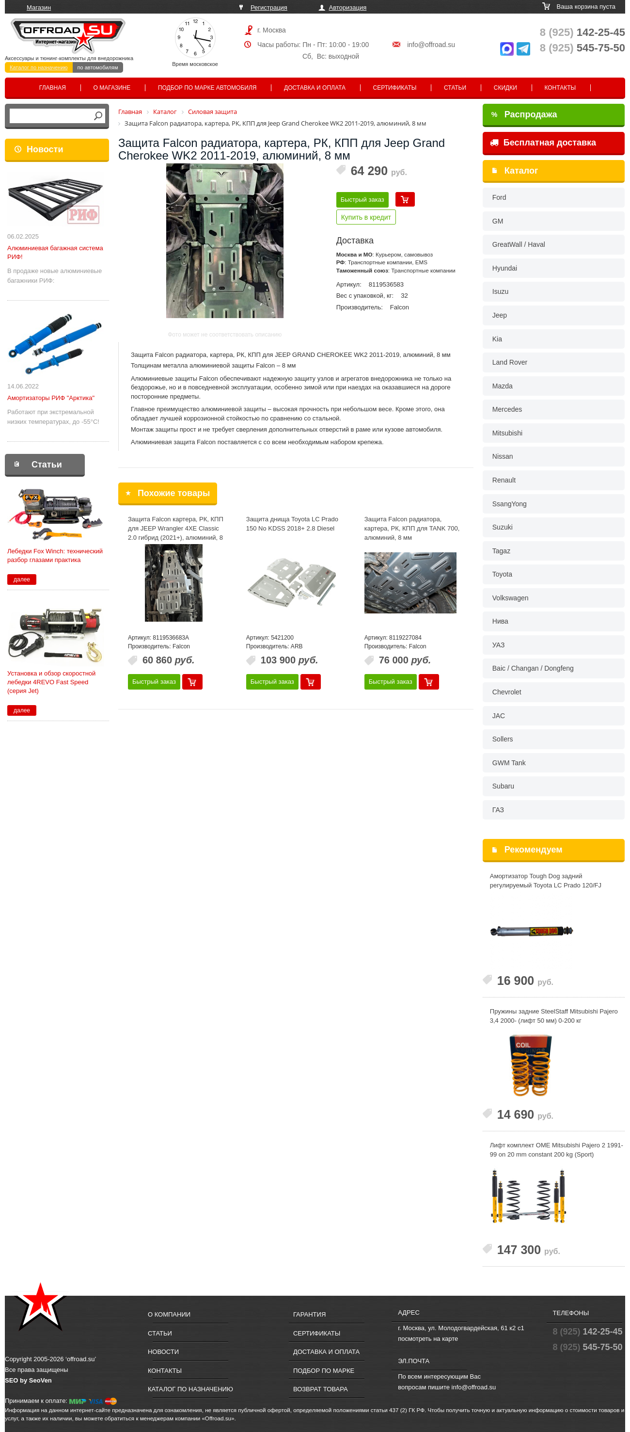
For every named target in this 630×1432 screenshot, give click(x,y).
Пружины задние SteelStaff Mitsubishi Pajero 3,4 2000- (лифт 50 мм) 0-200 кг (554, 1016)
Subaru (503, 786)
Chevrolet (506, 692)
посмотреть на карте (428, 1338)
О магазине (112, 87)
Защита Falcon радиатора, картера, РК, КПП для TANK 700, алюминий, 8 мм (412, 528)
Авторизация (348, 7)
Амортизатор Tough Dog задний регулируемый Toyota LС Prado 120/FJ (545, 880)
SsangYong (509, 504)
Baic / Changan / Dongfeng (533, 668)
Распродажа (524, 114)
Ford (499, 197)
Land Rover (509, 362)
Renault (504, 480)
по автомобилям (98, 67)
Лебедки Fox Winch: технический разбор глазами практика (55, 555)
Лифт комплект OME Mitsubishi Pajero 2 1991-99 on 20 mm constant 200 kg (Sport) (556, 1150)
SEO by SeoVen (28, 1380)
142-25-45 (582, 32)
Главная (52, 87)
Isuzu (500, 291)
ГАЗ (498, 810)
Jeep (499, 315)
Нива (500, 621)
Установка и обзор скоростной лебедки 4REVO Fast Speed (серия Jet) (51, 682)
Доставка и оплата (315, 87)
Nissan (502, 456)
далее (22, 579)
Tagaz (501, 551)
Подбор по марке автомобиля (207, 87)
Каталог (521, 171)
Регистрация (269, 7)
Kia (497, 339)
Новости (45, 149)
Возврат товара (320, 1389)
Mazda (502, 386)
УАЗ (498, 645)
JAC (498, 716)
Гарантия (309, 1314)
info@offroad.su (431, 44)
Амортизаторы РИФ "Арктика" (50, 398)
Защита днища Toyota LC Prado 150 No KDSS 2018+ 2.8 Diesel (292, 523)
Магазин (39, 7)
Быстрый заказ (362, 199)
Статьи (455, 87)
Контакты (560, 87)
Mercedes (507, 409)
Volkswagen (510, 598)
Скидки (505, 87)
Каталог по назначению (39, 67)
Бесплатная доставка (543, 142)
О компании (169, 1314)
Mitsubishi (507, 433)
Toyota (502, 574)
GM (498, 221)
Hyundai (504, 268)
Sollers (502, 739)
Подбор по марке (323, 1370)
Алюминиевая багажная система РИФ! (55, 252)
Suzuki (502, 527)
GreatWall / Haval (518, 244)
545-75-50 (582, 48)
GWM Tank (509, 763)
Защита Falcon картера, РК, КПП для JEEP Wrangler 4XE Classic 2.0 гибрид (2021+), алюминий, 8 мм (175, 532)
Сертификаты (395, 87)
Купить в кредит (366, 217)
